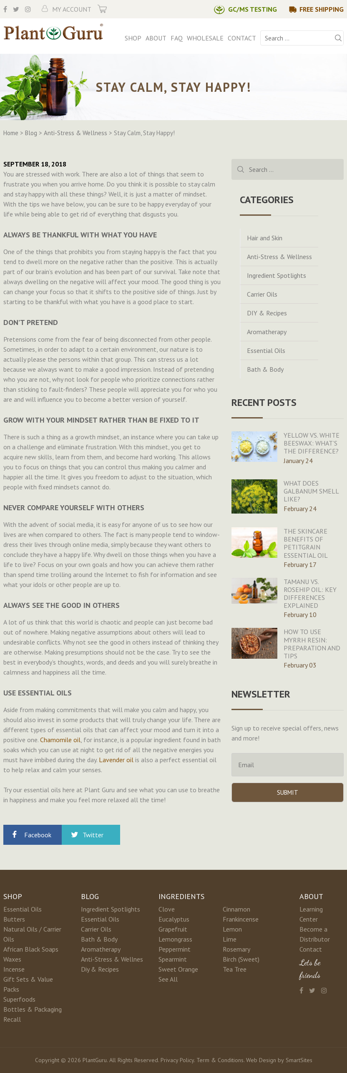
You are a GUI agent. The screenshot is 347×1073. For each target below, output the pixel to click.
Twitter (93, 835)
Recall (12, 1019)
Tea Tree (234, 969)
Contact (242, 38)
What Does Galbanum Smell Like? (311, 491)
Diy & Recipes (100, 969)
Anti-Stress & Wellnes (112, 959)
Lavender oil (116, 760)
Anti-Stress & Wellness (279, 256)
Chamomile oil (60, 739)
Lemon (232, 929)
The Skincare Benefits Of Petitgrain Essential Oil (306, 543)
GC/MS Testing (252, 9)
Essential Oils (266, 350)
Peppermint (174, 949)
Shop (133, 38)
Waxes (12, 959)
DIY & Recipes (267, 313)
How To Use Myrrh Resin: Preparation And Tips (312, 643)
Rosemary (236, 949)
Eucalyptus (173, 919)
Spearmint (172, 959)
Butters (14, 919)
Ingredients (181, 896)
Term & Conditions (220, 1060)
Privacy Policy (177, 1060)
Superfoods (19, 999)
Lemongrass (175, 939)
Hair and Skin (264, 238)
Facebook (37, 835)
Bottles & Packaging (32, 1009)
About (156, 38)
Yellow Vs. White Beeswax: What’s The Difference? (311, 443)
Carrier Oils (262, 294)
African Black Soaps (30, 949)
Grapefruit (172, 929)
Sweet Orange (178, 969)
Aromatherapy (267, 331)
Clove (166, 909)
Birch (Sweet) (241, 959)
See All (168, 979)
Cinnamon (236, 909)
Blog (90, 896)
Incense (14, 969)
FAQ (177, 38)
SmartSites (299, 1060)
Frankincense (241, 919)
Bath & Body (265, 369)
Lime (229, 939)
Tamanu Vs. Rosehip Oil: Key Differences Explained (310, 593)
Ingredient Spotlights (276, 275)
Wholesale (205, 38)
